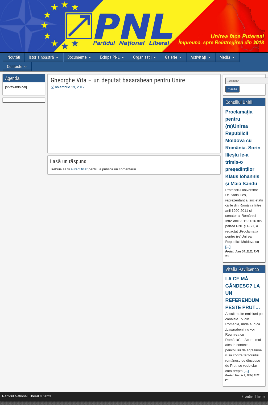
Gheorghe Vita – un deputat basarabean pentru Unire (118, 80)
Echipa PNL (110, 57)
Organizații (142, 57)
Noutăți (13, 57)
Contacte (14, 66)
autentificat (79, 169)
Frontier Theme (253, 396)
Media (225, 57)
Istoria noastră (41, 57)
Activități (198, 57)
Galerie (171, 57)
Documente (77, 57)
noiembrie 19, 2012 (69, 87)
